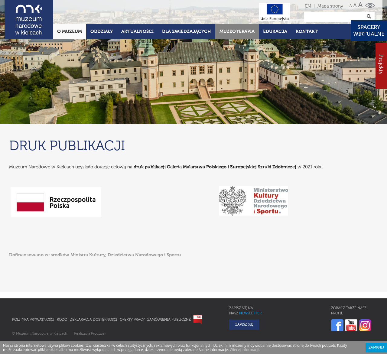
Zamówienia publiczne (169, 320)
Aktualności (137, 31)
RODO (62, 320)
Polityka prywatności (33, 320)
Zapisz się (244, 324)
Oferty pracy (132, 320)
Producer (98, 334)
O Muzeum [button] (69, 31)
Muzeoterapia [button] (237, 31)
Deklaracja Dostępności (93, 320)
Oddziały (101, 31)
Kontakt (307, 31)
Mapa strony (330, 6)
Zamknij (376, 347)
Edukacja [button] (275, 31)
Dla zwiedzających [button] (186, 31)
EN (308, 6)
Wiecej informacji (244, 349)
